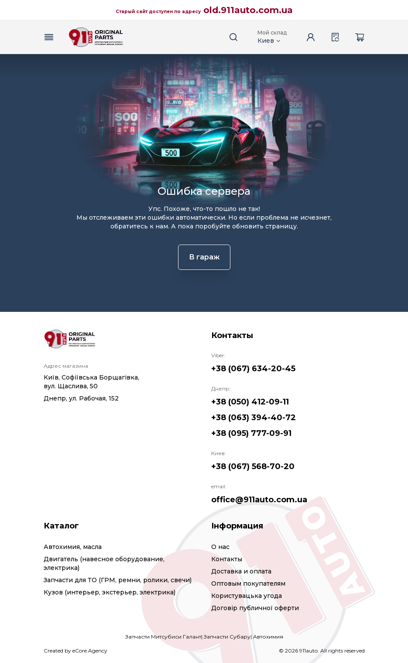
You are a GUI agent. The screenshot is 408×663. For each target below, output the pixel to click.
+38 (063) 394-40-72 (253, 417)
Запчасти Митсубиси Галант (163, 636)
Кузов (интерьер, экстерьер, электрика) (109, 592)
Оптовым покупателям (248, 583)
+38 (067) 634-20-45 (253, 368)
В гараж (204, 257)
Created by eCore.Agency (75, 650)
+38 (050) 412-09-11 (250, 402)
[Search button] (234, 37)
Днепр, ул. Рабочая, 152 (81, 398)
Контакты (226, 559)
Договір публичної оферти (255, 608)
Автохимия (268, 636)
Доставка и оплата (241, 571)
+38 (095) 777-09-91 (251, 433)
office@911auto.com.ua (259, 499)
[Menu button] (49, 37)
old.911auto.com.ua (248, 10)
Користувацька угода (246, 596)
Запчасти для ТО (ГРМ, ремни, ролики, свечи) (118, 580)
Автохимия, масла (73, 547)
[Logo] (96, 37)
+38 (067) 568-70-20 (253, 466)
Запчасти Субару (227, 636)
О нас (220, 547)
